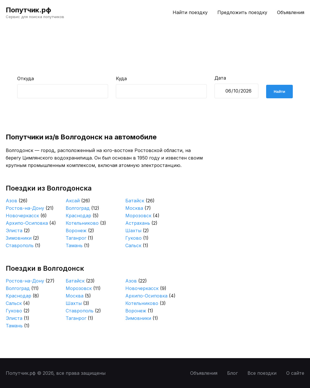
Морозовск (142, 215)
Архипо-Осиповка (31, 223)
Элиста (18, 230)
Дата (220, 78)
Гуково (137, 238)
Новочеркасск (26, 215)
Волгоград (82, 208)
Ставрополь (23, 245)
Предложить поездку (242, 12)
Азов (17, 200)
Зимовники (22, 238)
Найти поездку (190, 12)
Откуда (25, 78)
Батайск (140, 200)
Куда (121, 78)
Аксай (78, 200)
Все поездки (261, 373)
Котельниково (86, 223)
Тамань (77, 245)
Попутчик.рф (28, 10)
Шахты (137, 230)
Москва (138, 208)
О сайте (295, 373)
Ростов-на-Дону (30, 208)
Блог (232, 373)
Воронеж (80, 230)
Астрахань (141, 223)
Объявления (290, 12)
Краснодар (82, 215)
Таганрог (79, 238)
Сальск (136, 245)
